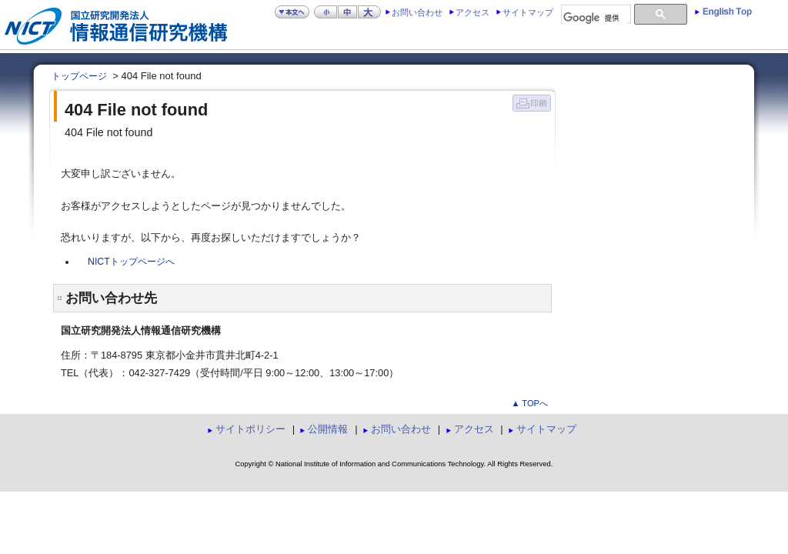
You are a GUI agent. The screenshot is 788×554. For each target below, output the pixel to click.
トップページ (79, 76)
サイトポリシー (250, 429)
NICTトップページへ (131, 261)
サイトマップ (528, 12)
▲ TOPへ (529, 403)
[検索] (595, 18)
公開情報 (328, 429)
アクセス (472, 12)
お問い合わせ (417, 12)
